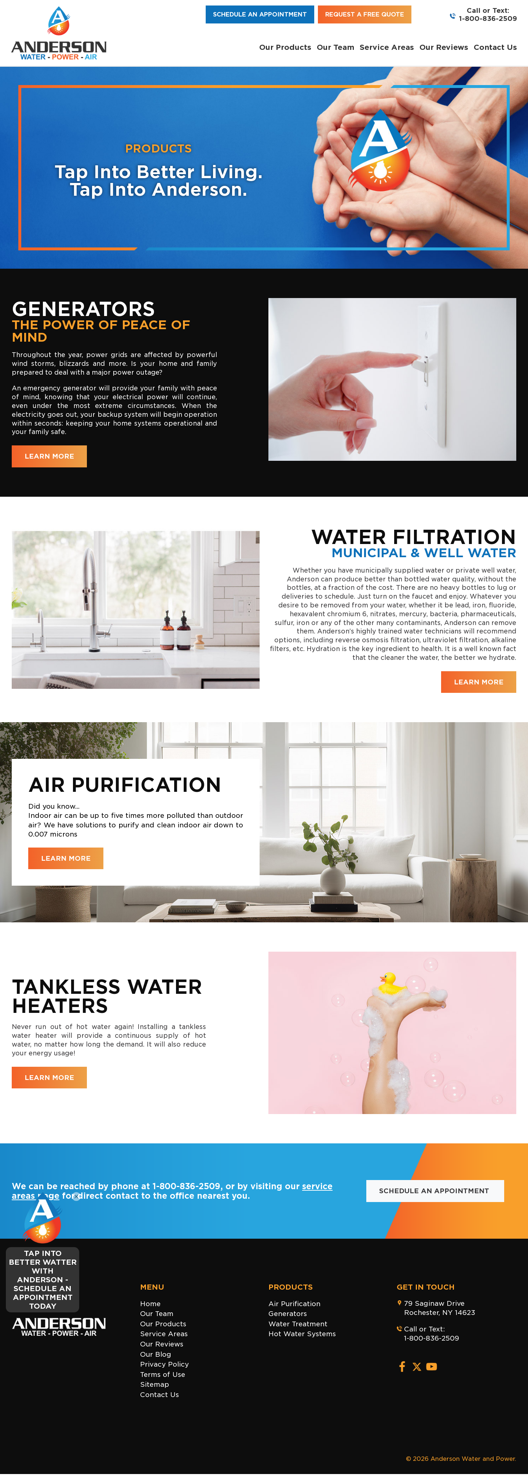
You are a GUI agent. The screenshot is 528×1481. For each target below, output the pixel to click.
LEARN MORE (49, 456)
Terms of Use (162, 1374)
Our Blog (155, 1354)
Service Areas (387, 47)
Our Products (285, 47)
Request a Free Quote (364, 14)
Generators (287, 1314)
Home (150, 1304)
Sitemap (154, 1384)
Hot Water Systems (302, 1334)
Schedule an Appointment (260, 14)
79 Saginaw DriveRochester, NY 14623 (439, 1308)
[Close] (76, 1196)
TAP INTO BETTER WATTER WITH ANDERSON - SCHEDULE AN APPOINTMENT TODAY (43, 1280)
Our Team (335, 47)
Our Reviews (443, 47)
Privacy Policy (164, 1364)
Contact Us (495, 47)
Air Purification (294, 1304)
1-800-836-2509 (488, 18)
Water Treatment (297, 1324)
